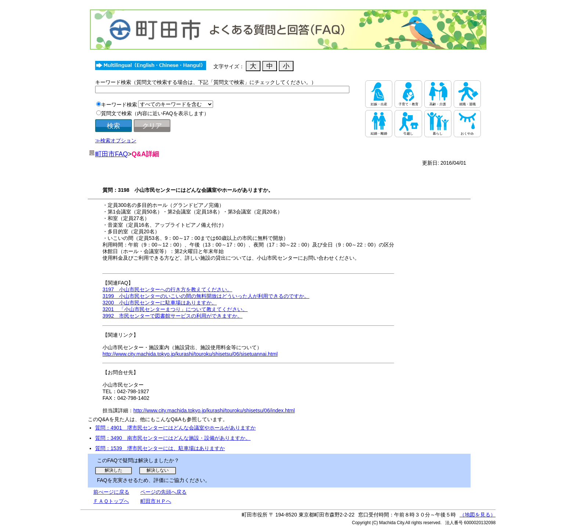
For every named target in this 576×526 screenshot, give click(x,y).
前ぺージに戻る (111, 492)
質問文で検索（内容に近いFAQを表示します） (155, 113)
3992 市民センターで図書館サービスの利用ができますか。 (172, 316)
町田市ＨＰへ (155, 501)
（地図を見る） (478, 515)
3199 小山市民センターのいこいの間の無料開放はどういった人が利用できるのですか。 (205, 296)
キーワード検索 (119, 104)
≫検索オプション (115, 140)
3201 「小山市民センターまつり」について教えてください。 (175, 309)
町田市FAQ (111, 154)
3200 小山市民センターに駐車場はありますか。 (159, 303)
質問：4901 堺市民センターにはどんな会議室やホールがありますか (175, 428)
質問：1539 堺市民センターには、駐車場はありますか (160, 448)
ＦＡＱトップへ (111, 501)
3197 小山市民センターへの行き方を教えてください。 (167, 289)
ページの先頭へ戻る (163, 492)
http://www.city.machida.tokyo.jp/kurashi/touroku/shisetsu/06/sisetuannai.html (190, 354)
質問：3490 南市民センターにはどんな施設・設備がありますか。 (173, 438)
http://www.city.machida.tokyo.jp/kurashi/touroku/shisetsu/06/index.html (214, 410)
